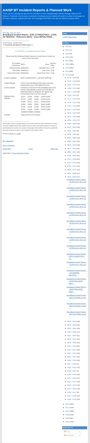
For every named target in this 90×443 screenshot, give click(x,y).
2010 (67, 411)
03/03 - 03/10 (72, 371)
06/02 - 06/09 (72, 325)
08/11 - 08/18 (72, 148)
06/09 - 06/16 (72, 321)
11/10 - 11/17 (72, 102)
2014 (67, 71)
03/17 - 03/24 (72, 364)
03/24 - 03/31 (72, 360)
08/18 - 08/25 (72, 145)
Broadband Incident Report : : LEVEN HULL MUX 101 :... (77, 182)
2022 (67, 46)
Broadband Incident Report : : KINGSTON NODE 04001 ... (77, 281)
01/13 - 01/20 (72, 396)
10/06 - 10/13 (72, 120)
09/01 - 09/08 (72, 138)
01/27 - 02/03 (72, 389)
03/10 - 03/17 (72, 367)
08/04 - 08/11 (72, 152)
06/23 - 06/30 (72, 173)
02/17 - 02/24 (72, 378)
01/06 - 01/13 (72, 399)
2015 (67, 68)
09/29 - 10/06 (72, 124)
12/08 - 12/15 (72, 88)
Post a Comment (9, 145)
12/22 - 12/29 (72, 81)
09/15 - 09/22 (72, 131)
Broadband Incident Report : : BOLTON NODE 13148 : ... (77, 297)
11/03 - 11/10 (72, 106)
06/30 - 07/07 (72, 170)
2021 (67, 50)
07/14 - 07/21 (72, 163)
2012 (67, 404)
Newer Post (7, 149)
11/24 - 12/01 (72, 95)
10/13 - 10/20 (72, 117)
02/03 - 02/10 (72, 385)
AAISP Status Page (70, 37)
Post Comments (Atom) (20, 153)
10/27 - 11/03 (72, 109)
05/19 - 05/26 (72, 332)
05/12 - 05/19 (72, 335)
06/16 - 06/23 (72, 177)
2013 (67, 75)
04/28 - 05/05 (72, 343)
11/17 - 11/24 (72, 99)
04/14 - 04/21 (72, 350)
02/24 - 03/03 (72, 374)
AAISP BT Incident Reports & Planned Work (37, 10)
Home (31, 149)
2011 (67, 407)
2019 (67, 54)
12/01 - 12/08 (72, 92)
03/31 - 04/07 (72, 357)
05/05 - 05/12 (72, 339)
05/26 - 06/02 (72, 328)
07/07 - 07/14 (72, 166)
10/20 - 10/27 (72, 113)
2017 (67, 61)
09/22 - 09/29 (72, 127)
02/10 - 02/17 (72, 382)
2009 (67, 415)
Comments (69, 435)
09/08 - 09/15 (72, 134)
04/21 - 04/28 (72, 346)
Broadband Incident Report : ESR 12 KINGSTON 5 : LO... (77, 256)
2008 (67, 418)
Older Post (54, 149)
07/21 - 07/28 (72, 159)
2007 (67, 422)
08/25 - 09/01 (72, 141)
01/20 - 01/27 (72, 392)
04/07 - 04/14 (72, 353)
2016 (67, 64)
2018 (67, 57)
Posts (67, 431)
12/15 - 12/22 (72, 85)
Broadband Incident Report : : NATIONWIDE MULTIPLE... (77, 273)
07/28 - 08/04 (72, 155)
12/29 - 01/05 (72, 78)
